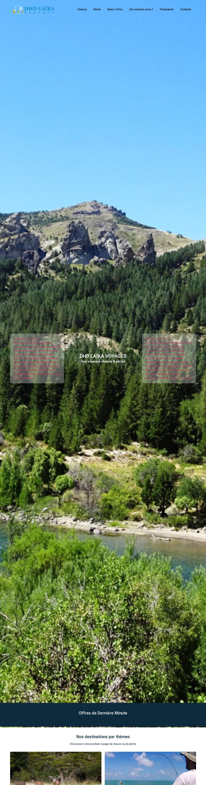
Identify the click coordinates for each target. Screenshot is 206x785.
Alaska (34, 342)
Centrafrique (29, 350)
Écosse (38, 354)
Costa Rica (163, 350)
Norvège (44, 366)
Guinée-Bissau (165, 358)
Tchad (39, 374)
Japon (184, 362)
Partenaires (167, 9)
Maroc (31, 362)
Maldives (187, 366)
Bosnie (158, 346)
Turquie (56, 374)
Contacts (185, 9)
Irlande (54, 358)
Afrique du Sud (21, 342)
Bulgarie (43, 346)
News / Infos (115, 9)
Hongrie (44, 358)
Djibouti (161, 354)
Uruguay (173, 378)
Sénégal (18, 374)
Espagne (49, 354)
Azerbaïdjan (31, 346)
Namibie (33, 366)
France (26, 358)
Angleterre (45, 342)
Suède (163, 366)
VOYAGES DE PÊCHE (157, 338)
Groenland (151, 358)
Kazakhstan (27, 354)
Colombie (150, 350)
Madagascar (174, 366)
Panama (178, 370)
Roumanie (49, 370)
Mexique (40, 362)
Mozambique (20, 366)
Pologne (28, 370)
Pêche (97, 9)
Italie (177, 362)
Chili (181, 346)
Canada (17, 350)
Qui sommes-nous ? (141, 9)
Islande (170, 362)
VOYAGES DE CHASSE (26, 338)
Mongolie (51, 362)
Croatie (41, 350)
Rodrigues (162, 374)
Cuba (181, 350)
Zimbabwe (29, 378)
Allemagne (151, 342)
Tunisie (47, 374)
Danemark (151, 354)
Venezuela (185, 378)
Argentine (18, 346)
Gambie (35, 358)
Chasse (82, 9)
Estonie (17, 358)
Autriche (186, 342)
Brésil (165, 346)
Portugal (38, 370)
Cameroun (55, 346)
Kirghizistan (20, 362)
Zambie (17, 378)
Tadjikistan (29, 374)
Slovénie (164, 378)
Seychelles (151, 378)
